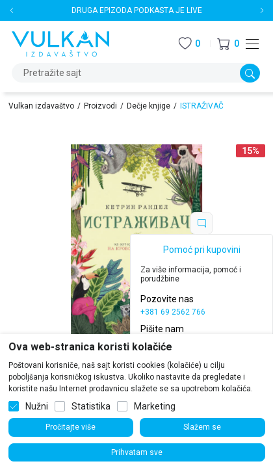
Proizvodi (100, 105)
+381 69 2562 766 (172, 312)
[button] (228, 44)
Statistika (91, 406)
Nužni (36, 406)
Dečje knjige (148, 105)
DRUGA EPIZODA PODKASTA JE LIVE (137, 10)
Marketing (155, 406)
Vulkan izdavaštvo (41, 105)
